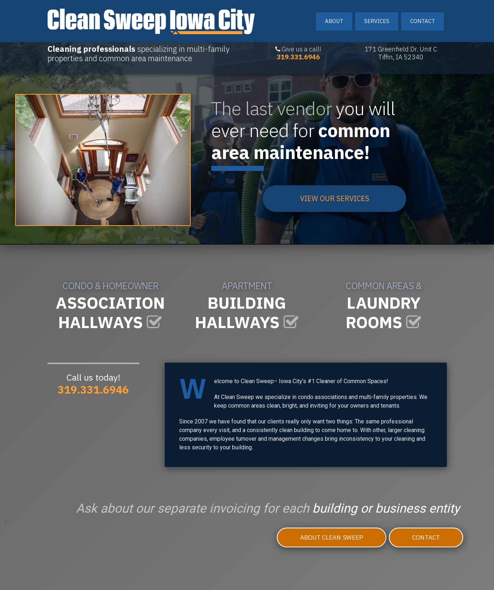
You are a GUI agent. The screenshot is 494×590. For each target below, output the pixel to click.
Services (376, 17)
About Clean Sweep (318, 538)
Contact (422, 17)
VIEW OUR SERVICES (334, 198)
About (334, 17)
